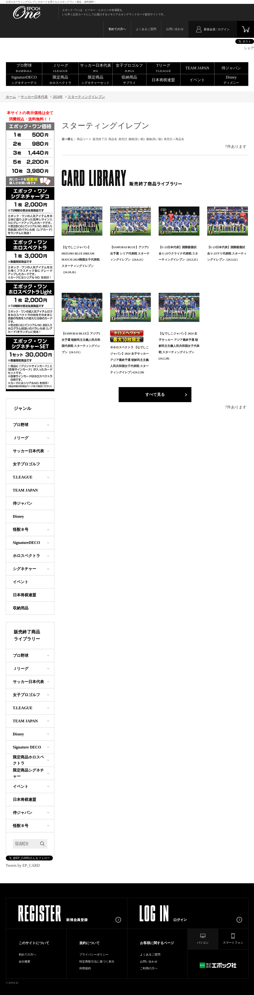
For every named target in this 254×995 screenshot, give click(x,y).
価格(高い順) (154, 139)
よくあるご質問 (146, 29)
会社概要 (24, 961)
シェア (249, 48)
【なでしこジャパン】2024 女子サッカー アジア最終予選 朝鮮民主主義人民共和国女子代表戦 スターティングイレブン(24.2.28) (179, 346)
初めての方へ (27, 954)
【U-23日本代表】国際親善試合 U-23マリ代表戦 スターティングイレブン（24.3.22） (227, 253)
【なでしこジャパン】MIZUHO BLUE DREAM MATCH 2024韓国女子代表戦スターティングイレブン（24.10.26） (80, 260)
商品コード (84, 139)
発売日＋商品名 (174, 139)
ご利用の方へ (148, 968)
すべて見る (155, 394)
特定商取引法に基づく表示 (96, 961)
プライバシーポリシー (93, 954)
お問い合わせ (175, 29)
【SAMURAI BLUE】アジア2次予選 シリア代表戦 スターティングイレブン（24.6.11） (129, 253)
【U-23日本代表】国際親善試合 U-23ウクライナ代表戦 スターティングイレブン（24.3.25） (179, 253)
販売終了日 (100, 139)
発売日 (122, 139)
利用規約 (85, 968)
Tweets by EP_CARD (23, 865)
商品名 (112, 139)
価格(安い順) (136, 139)
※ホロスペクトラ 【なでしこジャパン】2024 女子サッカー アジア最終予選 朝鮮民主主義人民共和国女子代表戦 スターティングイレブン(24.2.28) (129, 360)
